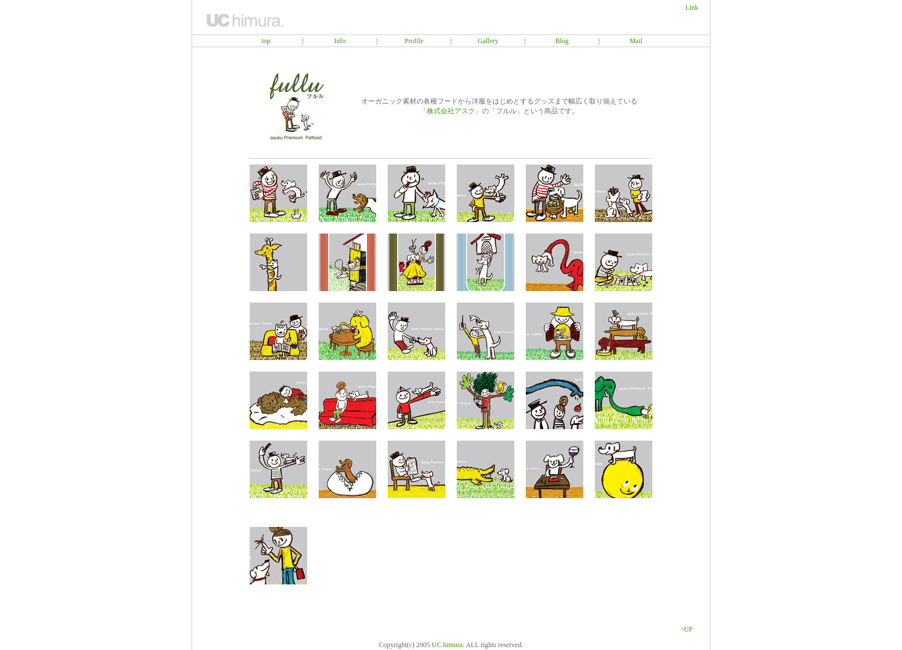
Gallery (487, 41)
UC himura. (448, 645)
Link (691, 7)
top (266, 41)
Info (340, 41)
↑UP (687, 629)
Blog (561, 41)
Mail (636, 41)
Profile (413, 41)
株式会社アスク (451, 111)
